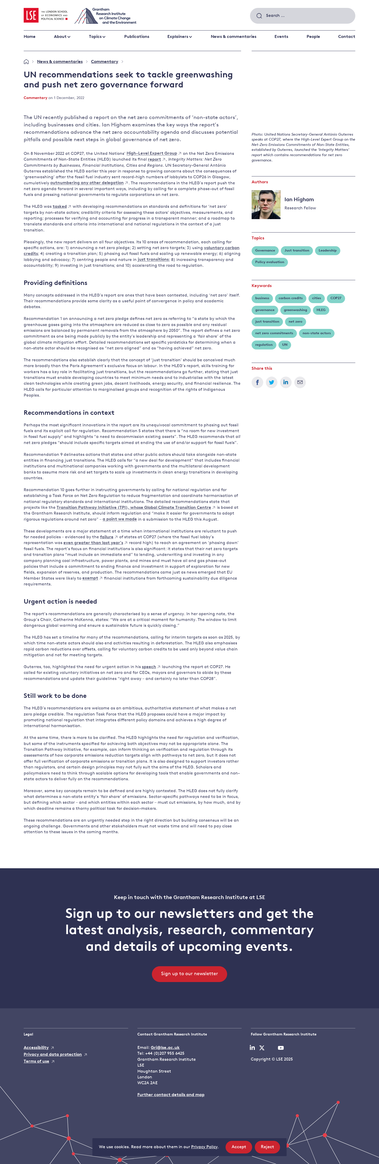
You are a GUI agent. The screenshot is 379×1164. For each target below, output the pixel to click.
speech (151, 667)
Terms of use (36, 1061)
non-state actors (317, 333)
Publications (136, 37)
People (313, 37)
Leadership (328, 250)
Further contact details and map (171, 1095)
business (262, 298)
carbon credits (291, 298)
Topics (95, 37)
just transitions (153, 260)
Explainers (177, 37)
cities (316, 298)
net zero (295, 321)
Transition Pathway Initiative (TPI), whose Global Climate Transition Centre (136, 508)
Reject (270, 1148)
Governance (265, 250)
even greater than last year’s (95, 543)
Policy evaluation (269, 262)
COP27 (336, 298)
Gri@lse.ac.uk (165, 1048)
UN (284, 345)
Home (30, 37)
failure (108, 537)
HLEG (321, 310)
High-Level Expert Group (154, 154)
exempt (92, 578)
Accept (242, 1148)
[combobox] (302, 16)
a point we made (120, 519)
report (156, 159)
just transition (267, 321)
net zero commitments (274, 333)
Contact (346, 37)
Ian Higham (299, 200)
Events (281, 37)
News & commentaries (233, 37)
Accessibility (36, 1048)
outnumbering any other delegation (89, 183)
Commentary (104, 62)
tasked (62, 207)
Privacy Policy (204, 1147)
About (60, 37)
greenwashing (295, 310)
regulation (264, 345)
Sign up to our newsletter (189, 973)
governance (265, 310)
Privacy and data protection (53, 1055)
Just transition (297, 250)
